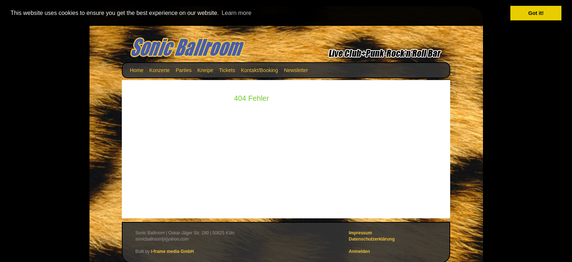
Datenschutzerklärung (372, 238)
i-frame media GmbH (172, 251)
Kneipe (205, 70)
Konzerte (159, 70)
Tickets (227, 70)
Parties (183, 70)
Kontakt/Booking (259, 70)
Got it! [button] (536, 13)
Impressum (360, 232)
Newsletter (296, 70)
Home (136, 70)
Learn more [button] (236, 13)
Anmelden (359, 251)
